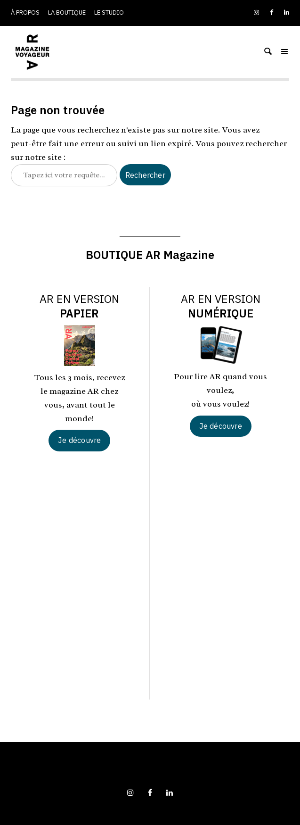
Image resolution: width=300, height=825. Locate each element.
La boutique (67, 12)
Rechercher (145, 175)
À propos (25, 12)
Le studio (109, 12)
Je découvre (79, 440)
